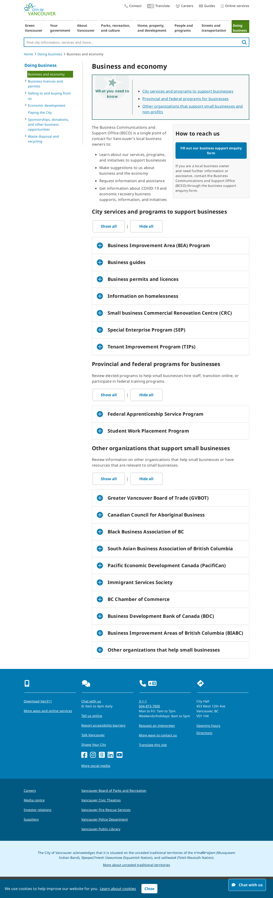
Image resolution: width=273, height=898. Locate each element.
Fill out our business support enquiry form (211, 150)
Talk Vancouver (93, 735)
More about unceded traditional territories (136, 865)
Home (28, 54)
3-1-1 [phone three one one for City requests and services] (143, 701)
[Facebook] (84, 755)
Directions (204, 733)
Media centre (34, 800)
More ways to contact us (158, 735)
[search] (244, 42)
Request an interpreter (157, 725)
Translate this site (153, 745)
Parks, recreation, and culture (115, 28)
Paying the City (40, 112)
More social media (95, 765)
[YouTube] (119, 755)
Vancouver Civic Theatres (101, 800)
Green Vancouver (33, 28)
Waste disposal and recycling (43, 138)
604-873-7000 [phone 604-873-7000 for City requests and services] (149, 706)
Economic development (46, 105)
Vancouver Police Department (104, 819)
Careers (184, 6)
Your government (60, 28)
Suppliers (31, 819)
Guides (207, 6)
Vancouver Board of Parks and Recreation (113, 790)
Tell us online (91, 715)
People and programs (184, 28)
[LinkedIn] (110, 755)
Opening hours (208, 725)
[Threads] (102, 755)
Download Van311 (38, 701)
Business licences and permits (45, 83)
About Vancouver (85, 28)
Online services (235, 6)
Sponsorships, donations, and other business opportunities (48, 124)
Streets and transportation (214, 28)
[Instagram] (93, 755)
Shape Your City (93, 744)
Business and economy (46, 74)
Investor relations (37, 809)
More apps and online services (48, 711)
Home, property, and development (151, 28)
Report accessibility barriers (103, 725)
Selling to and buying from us (49, 95)
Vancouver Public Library (100, 829)
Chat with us (247, 884)
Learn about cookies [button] (118, 888)
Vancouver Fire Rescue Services (106, 809)
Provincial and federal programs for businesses (185, 98)
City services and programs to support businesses (187, 91)
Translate (158, 6)
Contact (133, 6)
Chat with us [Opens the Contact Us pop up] (91, 701)
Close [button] (149, 888)
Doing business (240, 28)
